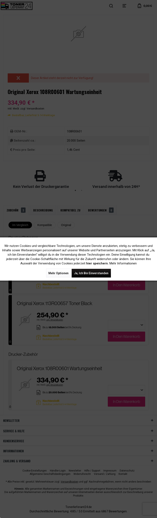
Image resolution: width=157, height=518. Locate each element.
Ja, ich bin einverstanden (91, 273)
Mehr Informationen (123, 263)
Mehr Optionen (58, 273)
